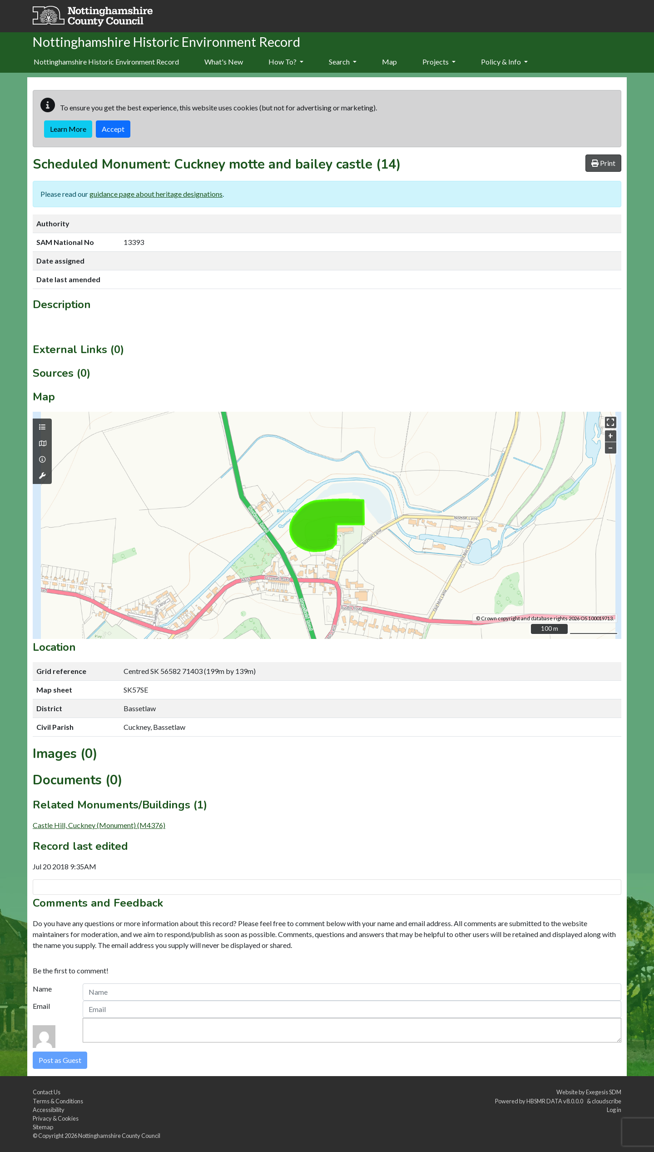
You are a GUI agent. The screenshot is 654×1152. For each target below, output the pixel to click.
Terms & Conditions (58, 1101)
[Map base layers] (42, 443)
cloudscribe (606, 1101)
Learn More (68, 129)
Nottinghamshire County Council (119, 1135)
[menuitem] (224, 62)
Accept (113, 129)
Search (343, 61)
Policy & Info (504, 61)
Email (41, 1006)
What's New (223, 61)
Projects (439, 61)
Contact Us (46, 1092)
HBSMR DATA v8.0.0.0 (555, 1101)
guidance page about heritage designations (156, 194)
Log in (614, 1109)
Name (42, 988)
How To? (285, 61)
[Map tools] (42, 476)
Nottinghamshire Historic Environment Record (106, 61)
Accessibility (48, 1109)
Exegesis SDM (603, 1092)
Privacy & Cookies (56, 1118)
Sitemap (43, 1127)
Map (389, 61)
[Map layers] (42, 427)
